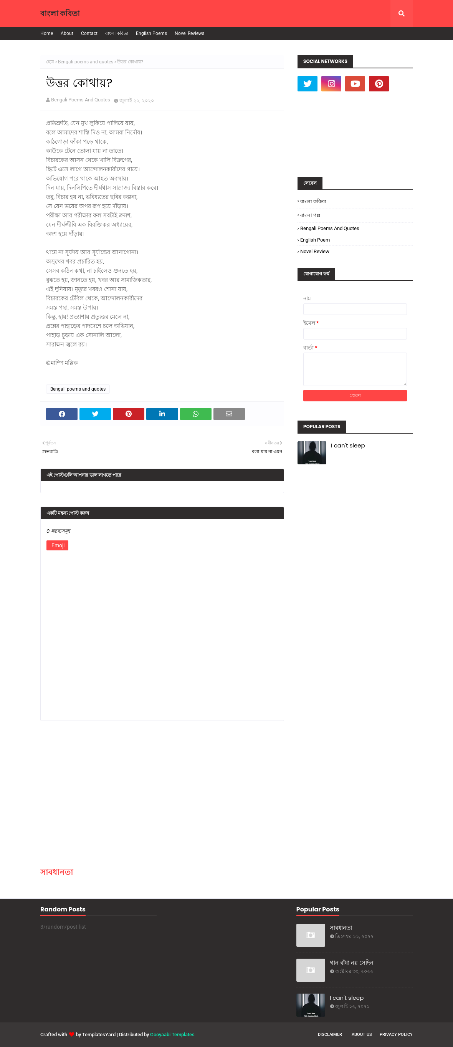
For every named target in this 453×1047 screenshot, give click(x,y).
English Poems (151, 33)
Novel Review (314, 251)
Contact (89, 33)
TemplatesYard (99, 1034)
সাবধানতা (56, 872)
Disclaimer (330, 1034)
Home (46, 33)
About (67, 33)
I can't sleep (348, 445)
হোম (50, 62)
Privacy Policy (396, 1034)
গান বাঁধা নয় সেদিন (352, 963)
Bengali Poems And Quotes (80, 100)
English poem (315, 240)
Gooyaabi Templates (172, 1034)
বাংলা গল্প (310, 215)
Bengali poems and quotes (85, 62)
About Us (362, 1034)
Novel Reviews (189, 33)
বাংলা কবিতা (60, 13)
